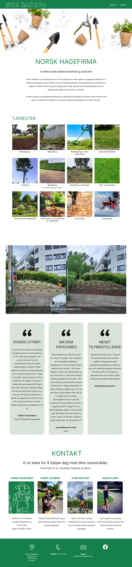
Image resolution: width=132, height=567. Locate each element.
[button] (8, 280)
